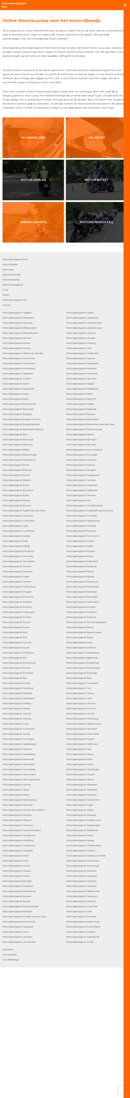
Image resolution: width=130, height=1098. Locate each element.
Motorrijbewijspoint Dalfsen (17, 666)
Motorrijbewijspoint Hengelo (17, 945)
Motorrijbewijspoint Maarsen (80, 489)
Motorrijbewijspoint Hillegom (17, 950)
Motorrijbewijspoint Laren (16, 1062)
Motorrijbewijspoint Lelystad (80, 463)
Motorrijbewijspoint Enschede (18, 803)
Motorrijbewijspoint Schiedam (81, 742)
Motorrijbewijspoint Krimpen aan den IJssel (24, 1047)
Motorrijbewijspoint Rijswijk (80, 707)
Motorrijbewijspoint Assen (16, 514)
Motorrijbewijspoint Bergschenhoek (21, 555)
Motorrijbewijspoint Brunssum (18, 621)
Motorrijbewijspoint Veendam (81, 859)
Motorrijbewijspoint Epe (15, 808)
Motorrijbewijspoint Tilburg (80, 824)
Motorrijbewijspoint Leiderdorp (82, 448)
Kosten (6, 425)
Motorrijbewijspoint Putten (80, 671)
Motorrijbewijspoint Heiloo (16, 925)
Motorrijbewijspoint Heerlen (17, 915)
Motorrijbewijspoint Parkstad (81, 656)
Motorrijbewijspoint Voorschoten (83, 930)
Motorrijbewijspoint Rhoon (80, 687)
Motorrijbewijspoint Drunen (17, 753)
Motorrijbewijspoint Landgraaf (18, 1057)
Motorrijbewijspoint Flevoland (18, 819)
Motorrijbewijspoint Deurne (17, 697)
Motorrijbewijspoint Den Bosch (18, 682)
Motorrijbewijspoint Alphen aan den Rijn (23, 484)
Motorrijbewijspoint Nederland (18, 448)
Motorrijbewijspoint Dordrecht (18, 727)
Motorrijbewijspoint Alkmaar (17, 468)
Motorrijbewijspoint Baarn (16, 529)
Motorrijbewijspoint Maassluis (81, 499)
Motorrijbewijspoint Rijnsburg (81, 697)
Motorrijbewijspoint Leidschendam (84, 453)
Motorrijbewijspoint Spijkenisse (82, 788)
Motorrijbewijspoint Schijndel (81, 747)
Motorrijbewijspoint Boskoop (17, 600)
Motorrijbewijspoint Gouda (16, 864)
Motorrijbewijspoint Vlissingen (81, 915)
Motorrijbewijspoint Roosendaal (82, 717)
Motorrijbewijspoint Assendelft (18, 519)
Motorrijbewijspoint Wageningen (83, 956)
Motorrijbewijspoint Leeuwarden (19, 1072)
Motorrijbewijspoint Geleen (16, 839)
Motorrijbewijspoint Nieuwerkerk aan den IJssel (90, 555)
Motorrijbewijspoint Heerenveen (19, 905)
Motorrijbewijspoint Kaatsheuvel (19, 1022)
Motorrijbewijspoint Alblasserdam (20, 458)
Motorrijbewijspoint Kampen (17, 1027)
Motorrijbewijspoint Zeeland (80, 1032)
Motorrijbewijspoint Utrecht (80, 844)
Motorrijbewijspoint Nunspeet (81, 600)
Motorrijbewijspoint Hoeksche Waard (21, 961)
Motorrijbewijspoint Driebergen (19, 742)
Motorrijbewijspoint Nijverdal (81, 575)
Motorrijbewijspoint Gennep (17, 849)
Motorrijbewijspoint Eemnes (17, 773)
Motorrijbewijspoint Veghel (80, 869)
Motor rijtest (97, 310)
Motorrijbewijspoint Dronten (17, 747)
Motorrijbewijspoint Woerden (81, 1001)
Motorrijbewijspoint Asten (16, 524)
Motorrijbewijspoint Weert (79, 966)
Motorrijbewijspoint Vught (79, 935)
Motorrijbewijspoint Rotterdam (82, 727)
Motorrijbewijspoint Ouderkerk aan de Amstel (89, 641)
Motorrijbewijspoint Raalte (79, 676)
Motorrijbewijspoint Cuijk (15, 656)
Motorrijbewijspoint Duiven (16, 758)
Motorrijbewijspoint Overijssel (81, 646)
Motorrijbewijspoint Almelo (16, 473)
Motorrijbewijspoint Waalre (80, 940)
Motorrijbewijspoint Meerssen (81, 509)
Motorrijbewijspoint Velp (78, 879)
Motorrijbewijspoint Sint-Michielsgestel (86, 753)
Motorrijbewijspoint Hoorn (16, 986)
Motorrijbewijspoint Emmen (17, 798)
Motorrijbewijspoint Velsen (80, 885)
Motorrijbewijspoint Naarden (80, 545)
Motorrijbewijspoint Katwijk (16, 1032)
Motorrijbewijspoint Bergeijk (17, 545)
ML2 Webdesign (11, 1090)
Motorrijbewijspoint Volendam (81, 920)
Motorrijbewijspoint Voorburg (81, 925)
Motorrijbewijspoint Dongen (17, 722)
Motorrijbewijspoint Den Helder (19, 692)
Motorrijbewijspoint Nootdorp (81, 590)
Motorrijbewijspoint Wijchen (80, 981)
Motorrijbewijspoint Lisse (79, 479)
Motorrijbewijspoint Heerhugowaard (21, 910)
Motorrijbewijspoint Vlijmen (80, 910)
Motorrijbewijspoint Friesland (17, 824)
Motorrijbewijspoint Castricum (18, 646)
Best (14, 5)
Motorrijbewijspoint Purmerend (82, 666)
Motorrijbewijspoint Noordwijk (81, 585)
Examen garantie (33, 352)
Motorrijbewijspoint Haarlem (17, 879)
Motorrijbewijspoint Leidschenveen (84, 458)
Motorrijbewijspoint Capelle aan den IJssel (24, 641)
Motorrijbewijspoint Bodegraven (19, 590)
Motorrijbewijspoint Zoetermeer (83, 1052)
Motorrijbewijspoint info (15, 430)
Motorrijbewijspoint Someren (81, 778)
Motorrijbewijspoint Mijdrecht (81, 529)
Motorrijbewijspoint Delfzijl (16, 676)
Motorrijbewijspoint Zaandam (81, 1011)
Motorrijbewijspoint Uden (79, 829)
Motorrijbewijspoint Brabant (17, 610)
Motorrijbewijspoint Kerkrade (17, 1042)
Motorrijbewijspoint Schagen (81, 737)
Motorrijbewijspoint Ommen (81, 626)
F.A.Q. (6, 420)
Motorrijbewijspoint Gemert (17, 844)
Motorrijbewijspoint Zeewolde (81, 1037)
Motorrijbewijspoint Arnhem (17, 509)
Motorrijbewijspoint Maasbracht (82, 494)
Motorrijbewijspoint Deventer (18, 702)
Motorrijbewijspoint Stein (79, 808)
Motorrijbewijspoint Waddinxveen (83, 950)
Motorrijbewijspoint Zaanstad (81, 1016)
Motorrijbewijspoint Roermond (82, 712)
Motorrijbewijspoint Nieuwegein (82, 550)
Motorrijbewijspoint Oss (78, 631)
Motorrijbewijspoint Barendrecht (19, 534)
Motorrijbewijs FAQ (96, 352)
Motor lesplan (33, 310)
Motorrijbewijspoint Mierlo (79, 524)
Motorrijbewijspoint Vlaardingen (82, 900)
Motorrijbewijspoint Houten (17, 996)
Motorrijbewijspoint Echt (15, 763)
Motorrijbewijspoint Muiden (80, 534)
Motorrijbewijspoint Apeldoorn (18, 504)
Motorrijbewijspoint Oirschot (81, 610)
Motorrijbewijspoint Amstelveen (19, 494)
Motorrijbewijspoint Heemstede (19, 900)
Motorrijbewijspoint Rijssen (80, 702)
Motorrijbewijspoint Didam (16, 707)
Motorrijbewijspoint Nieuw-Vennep (84, 560)
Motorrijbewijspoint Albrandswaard (20, 463)
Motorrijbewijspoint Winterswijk (82, 996)
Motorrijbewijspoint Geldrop (17, 834)
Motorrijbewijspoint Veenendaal (82, 864)
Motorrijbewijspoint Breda (16, 616)
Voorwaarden (10, 1085)
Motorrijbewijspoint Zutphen (81, 1062)
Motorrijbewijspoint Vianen (80, 895)
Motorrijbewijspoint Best (15, 390)
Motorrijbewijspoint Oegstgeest (82, 605)
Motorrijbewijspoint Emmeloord (19, 793)
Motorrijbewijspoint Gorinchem (19, 859)
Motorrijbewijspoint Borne (16, 595)
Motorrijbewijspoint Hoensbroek (19, 966)
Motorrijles (8, 400)
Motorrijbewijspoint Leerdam (17, 1067)
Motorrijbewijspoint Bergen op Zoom (22, 550)
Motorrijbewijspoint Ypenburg (81, 1006)
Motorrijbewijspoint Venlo (79, 890)
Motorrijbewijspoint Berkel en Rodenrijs (23, 560)
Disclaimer (8, 1080)
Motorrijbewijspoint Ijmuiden (17, 1011)
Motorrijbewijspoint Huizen (16, 1006)
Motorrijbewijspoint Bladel (16, 580)
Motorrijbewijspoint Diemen (17, 712)
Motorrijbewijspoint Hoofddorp (18, 971)
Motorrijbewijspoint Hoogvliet (18, 981)
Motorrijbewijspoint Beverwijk (18, 570)
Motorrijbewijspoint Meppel (80, 514)
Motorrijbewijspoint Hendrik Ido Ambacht (24, 940)
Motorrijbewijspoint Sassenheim (82, 732)
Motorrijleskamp (11, 410)
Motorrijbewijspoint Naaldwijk (81, 539)
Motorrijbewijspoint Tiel (78, 819)
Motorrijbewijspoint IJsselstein (18, 1016)
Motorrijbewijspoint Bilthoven (18, 575)
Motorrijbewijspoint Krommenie (19, 1052)
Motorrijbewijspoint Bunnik (16, 631)
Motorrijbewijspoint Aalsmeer (18, 453)
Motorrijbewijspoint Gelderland (18, 829)
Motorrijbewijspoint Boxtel (16, 605)
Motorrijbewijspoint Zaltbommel (83, 1022)
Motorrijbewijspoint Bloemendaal (20, 585)
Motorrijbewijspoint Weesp (80, 971)
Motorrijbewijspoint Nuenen (80, 595)
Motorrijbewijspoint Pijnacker (81, 661)
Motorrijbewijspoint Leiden (80, 443)
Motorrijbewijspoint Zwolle (80, 1072)
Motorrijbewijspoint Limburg (80, 473)
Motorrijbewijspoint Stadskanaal (82, 793)
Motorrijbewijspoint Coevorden (19, 651)
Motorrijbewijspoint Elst (15, 788)
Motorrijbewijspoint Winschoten (82, 991)
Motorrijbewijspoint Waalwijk (81, 945)
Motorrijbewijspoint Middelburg (82, 519)
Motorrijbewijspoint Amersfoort (19, 489)
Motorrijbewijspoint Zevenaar (81, 1047)
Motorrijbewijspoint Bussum (17, 636)
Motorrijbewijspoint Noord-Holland (84, 580)
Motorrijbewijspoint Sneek (79, 768)
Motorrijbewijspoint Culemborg (19, 661)
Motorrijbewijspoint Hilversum (18, 956)
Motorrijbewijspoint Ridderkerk (82, 692)
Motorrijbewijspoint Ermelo (16, 813)
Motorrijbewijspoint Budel (16, 626)
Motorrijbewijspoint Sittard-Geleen (84, 763)
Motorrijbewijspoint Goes (15, 854)
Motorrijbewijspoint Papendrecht (83, 651)
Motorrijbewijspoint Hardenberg (19, 885)
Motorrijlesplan (10, 395)
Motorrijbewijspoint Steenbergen (83, 798)
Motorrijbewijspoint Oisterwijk (81, 616)
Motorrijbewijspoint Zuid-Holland (83, 1057)
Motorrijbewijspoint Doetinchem (19, 717)
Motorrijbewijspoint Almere (17, 479)
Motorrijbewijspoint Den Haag (18, 687)
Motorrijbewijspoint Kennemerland (20, 1037)
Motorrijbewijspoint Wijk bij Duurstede (86, 986)
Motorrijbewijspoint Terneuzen (82, 813)
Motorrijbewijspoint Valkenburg (82, 849)
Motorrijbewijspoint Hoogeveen (19, 976)
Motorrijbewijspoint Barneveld (18, 539)
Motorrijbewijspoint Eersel (16, 778)
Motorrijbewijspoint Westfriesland (83, 976)
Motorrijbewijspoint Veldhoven (82, 874)
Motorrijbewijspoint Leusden (81, 468)
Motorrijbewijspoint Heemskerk (19, 895)
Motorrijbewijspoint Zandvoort (82, 1027)
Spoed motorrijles (12, 405)
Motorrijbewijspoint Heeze (16, 920)
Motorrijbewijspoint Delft (15, 671)
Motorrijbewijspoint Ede (15, 768)
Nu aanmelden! (33, 268)
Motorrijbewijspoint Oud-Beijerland (84, 636)
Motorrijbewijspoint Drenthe (17, 737)
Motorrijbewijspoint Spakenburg (82, 783)
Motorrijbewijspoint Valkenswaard (83, 854)
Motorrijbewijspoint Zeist (79, 1042)
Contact (7, 435)
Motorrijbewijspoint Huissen (17, 1001)
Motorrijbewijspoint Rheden (80, 682)
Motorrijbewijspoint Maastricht (82, 504)
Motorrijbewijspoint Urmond (80, 839)
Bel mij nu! (97, 268)
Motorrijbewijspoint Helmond (17, 935)
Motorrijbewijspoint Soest (79, 773)
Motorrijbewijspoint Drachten (17, 732)
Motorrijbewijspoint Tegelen (17, 443)
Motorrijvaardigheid (13, 415)
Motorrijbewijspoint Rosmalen (81, 722)
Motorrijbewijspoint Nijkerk (80, 565)
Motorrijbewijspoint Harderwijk (18, 890)
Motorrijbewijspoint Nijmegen (81, 570)
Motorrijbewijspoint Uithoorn (81, 834)
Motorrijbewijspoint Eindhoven (18, 783)
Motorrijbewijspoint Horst (15, 991)
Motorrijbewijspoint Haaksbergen (20, 874)
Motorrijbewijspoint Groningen (18, 869)
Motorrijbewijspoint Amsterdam (19, 499)
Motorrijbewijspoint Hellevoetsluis (20, 930)
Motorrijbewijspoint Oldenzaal (81, 621)
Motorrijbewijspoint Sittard (79, 758)
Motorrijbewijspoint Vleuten (80, 905)
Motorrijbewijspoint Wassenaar (82, 961)
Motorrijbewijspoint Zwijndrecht (82, 1067)
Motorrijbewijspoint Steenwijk (81, 803)
